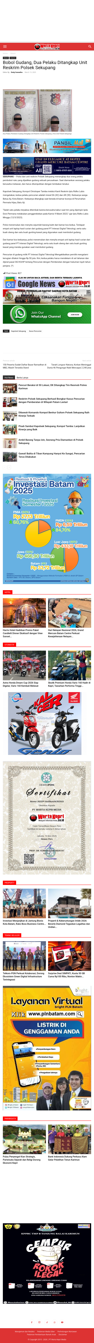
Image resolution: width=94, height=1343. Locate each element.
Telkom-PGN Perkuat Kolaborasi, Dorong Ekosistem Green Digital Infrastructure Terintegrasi (23, 976)
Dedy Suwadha (17, 72)
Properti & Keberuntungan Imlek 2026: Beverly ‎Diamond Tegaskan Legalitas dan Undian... (69, 923)
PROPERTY (9, 883)
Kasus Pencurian (35, 331)
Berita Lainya (22, 378)
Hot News (9, 378)
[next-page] (9, 467)
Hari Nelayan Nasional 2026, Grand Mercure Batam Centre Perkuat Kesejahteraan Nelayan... (66, 633)
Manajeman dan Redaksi (25, 1331)
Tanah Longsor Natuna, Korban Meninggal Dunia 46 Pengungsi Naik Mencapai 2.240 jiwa (69, 366)
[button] (4, 46)
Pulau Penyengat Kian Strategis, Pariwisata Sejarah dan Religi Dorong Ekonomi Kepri (21, 1159)
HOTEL (8, 592)
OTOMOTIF (9, 645)
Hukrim (12, 58)
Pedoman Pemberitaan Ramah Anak (41, 1334)
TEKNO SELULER (12, 935)
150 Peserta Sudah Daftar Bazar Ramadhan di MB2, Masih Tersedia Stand (24, 366)
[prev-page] (4, 467)
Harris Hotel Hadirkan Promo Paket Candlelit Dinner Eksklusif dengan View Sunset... (23, 633)
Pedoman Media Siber (46, 1331)
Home (5, 53)
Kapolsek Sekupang (18, 331)
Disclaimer (63, 1334)
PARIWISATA (10, 1119)
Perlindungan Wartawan (67, 1331)
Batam (13, 53)
